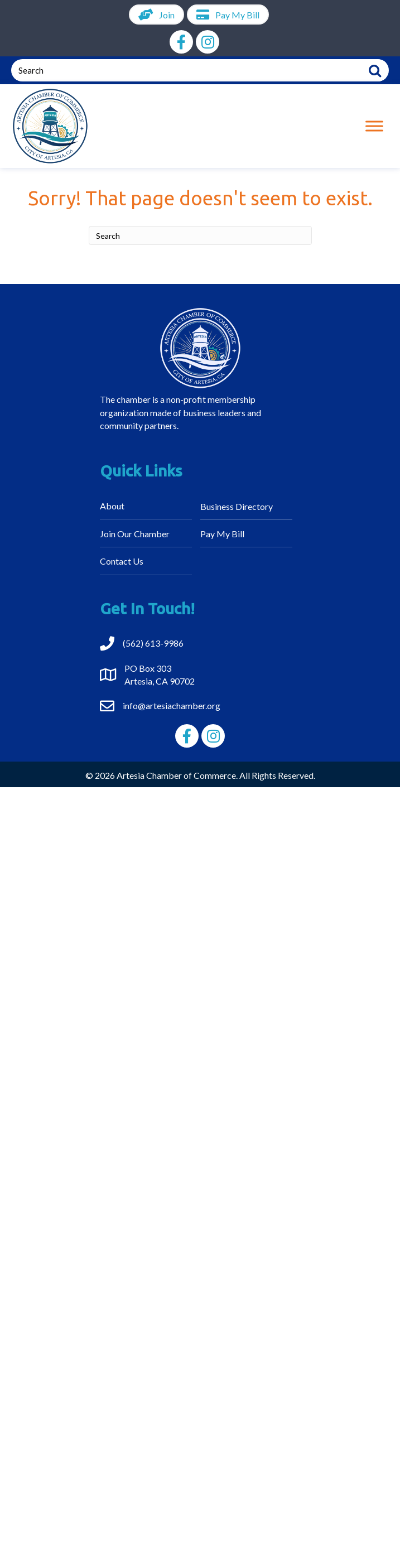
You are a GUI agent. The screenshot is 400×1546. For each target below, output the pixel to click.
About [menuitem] (112, 505)
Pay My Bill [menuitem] (222, 533)
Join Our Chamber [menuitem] (135, 533)
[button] (181, 42)
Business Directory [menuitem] (236, 506)
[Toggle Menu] (374, 126)
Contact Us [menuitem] (121, 561)
